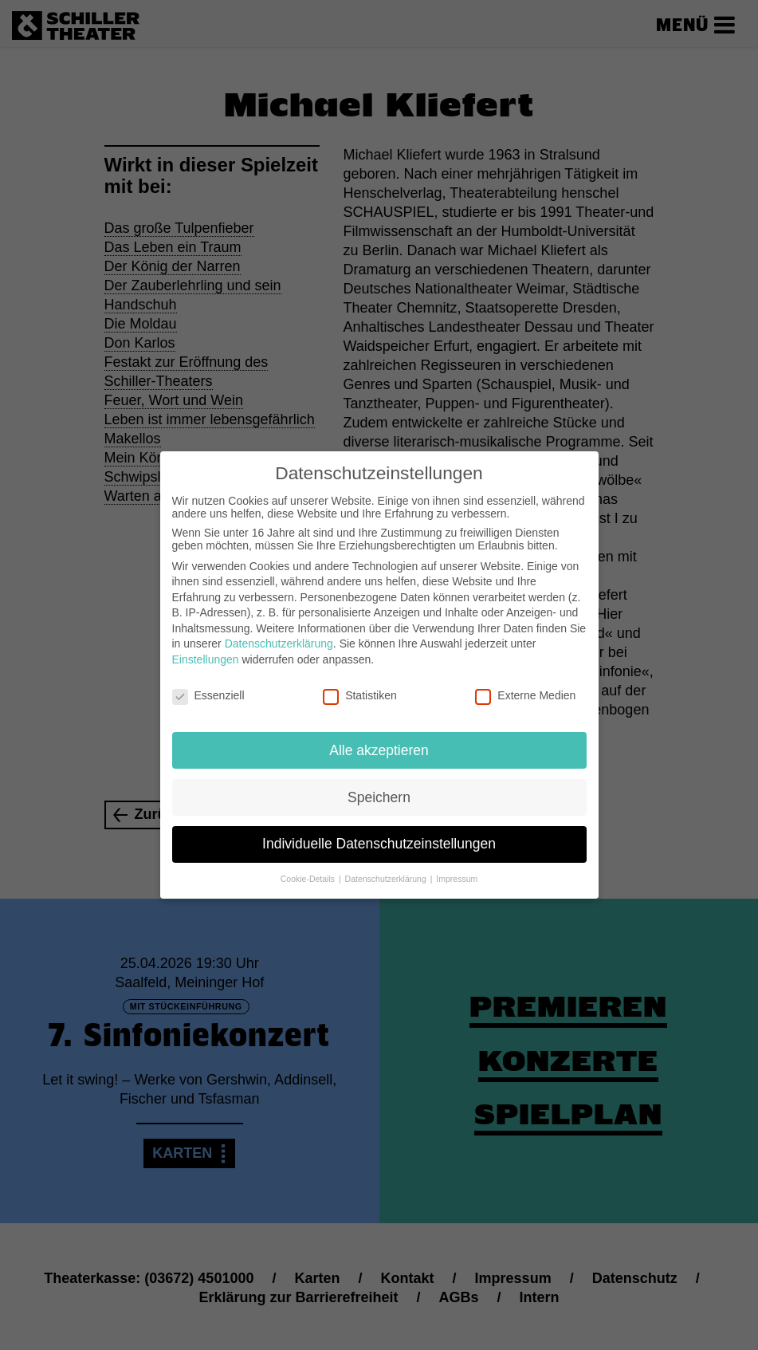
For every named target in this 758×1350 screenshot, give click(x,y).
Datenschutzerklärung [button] (387, 866)
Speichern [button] (379, 784)
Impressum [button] (456, 866)
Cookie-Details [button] (309, 866)
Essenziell (208, 682)
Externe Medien (525, 682)
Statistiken (360, 682)
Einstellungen (205, 646)
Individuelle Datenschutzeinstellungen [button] (379, 831)
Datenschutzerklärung (279, 630)
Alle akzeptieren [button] (379, 737)
